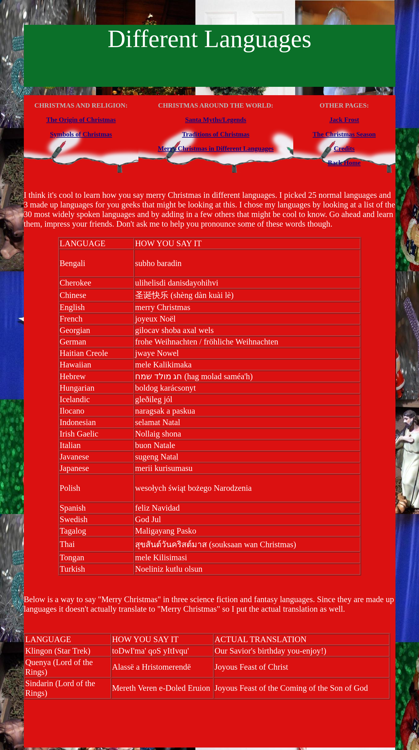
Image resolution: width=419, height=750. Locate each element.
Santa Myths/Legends (215, 119)
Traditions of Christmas (216, 134)
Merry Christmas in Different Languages (216, 148)
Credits (344, 148)
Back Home (344, 162)
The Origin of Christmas (81, 119)
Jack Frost (344, 119)
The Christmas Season (344, 134)
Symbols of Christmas (81, 134)
